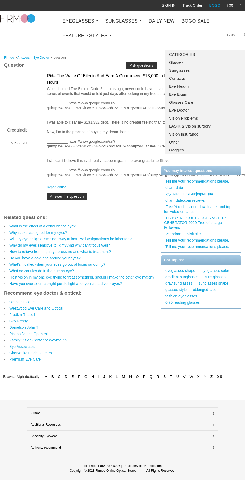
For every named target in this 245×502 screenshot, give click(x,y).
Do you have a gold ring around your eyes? (45, 258)
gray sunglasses (178, 283)
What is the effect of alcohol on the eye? (42, 226)
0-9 (219, 376)
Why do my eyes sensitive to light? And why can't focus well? (59, 245)
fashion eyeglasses (181, 296)
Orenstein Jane (22, 302)
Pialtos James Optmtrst (28, 334)
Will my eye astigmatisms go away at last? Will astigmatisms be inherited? (70, 239)
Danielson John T (23, 327)
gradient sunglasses (182, 277)
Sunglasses (179, 70)
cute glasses (215, 277)
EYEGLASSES (80, 21)
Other (174, 142)
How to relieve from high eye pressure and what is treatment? (60, 252)
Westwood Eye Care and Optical (36, 308)
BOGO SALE (195, 21)
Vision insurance (183, 134)
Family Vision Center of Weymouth (38, 340)
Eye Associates (22, 346)
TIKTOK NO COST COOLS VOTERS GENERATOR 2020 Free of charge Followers (195, 223)
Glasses (176, 62)
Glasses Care (181, 102)
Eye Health (179, 86)
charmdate (174, 187)
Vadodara (173, 234)
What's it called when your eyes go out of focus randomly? (57, 264)
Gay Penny (18, 321)
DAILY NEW (161, 21)
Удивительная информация (189, 194)
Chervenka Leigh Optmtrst (31, 353)
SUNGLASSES (123, 21)
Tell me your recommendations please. (197, 181)
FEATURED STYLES (87, 35)
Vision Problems (183, 118)
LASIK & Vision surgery (190, 126)
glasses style (176, 290)
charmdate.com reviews (185, 200)
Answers (23, 58)
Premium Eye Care (25, 359)
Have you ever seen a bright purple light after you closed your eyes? (65, 283)
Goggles (176, 150)
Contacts (177, 78)
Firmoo (9, 58)
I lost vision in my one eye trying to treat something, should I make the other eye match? (81, 277)
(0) (230, 5)
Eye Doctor (179, 110)
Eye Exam (178, 94)
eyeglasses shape (180, 270)
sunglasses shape (213, 283)
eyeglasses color (215, 270)
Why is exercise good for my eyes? (38, 232)
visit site (194, 234)
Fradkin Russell (22, 315)
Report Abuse (56, 187)
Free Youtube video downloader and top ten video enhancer (197, 209)
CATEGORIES (182, 54)
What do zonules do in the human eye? (41, 271)
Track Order (192, 5)
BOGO (214, 5)
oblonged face (205, 290)
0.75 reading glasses (182, 302)
